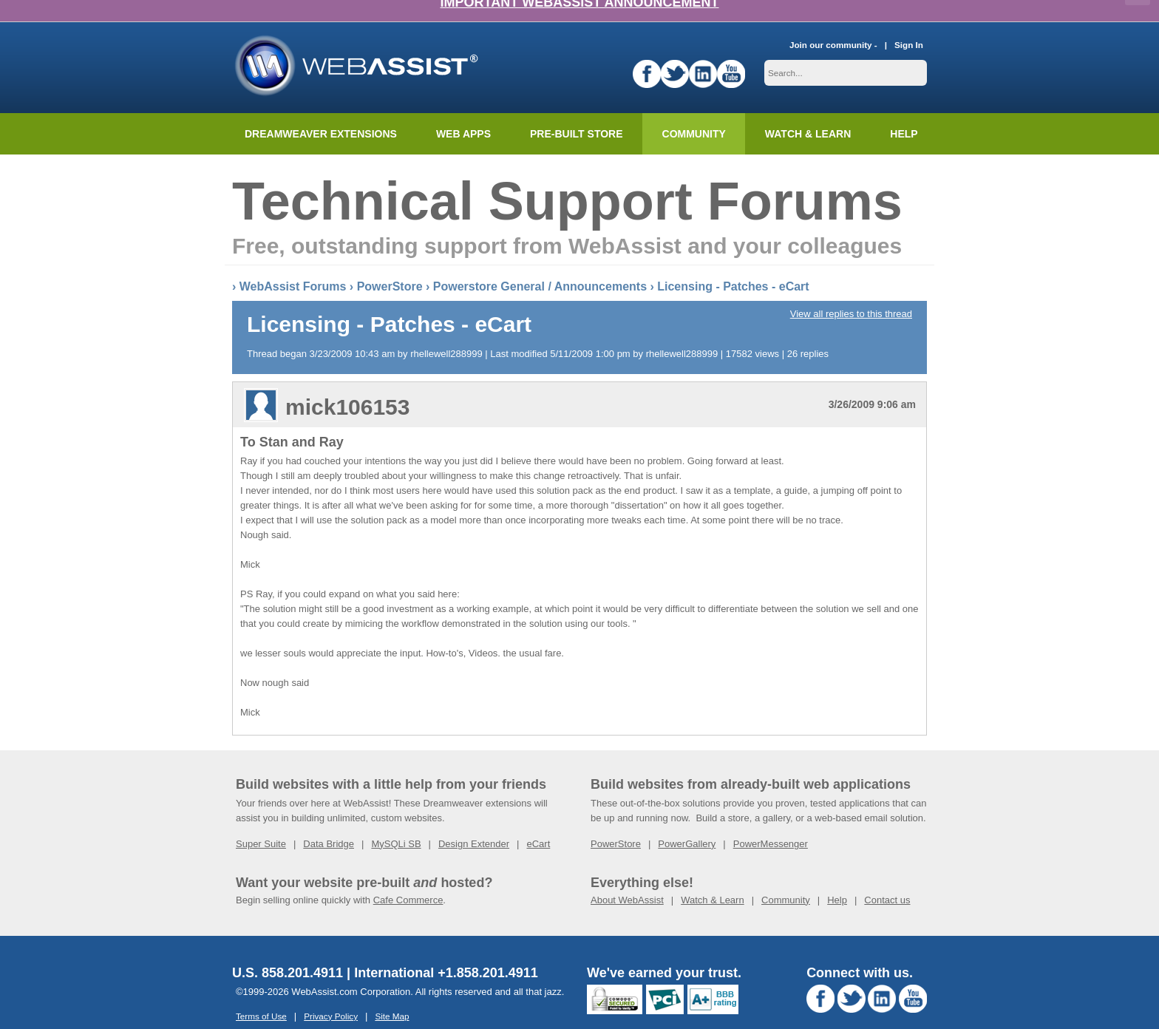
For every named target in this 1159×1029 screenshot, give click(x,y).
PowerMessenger (770, 821)
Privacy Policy (331, 994)
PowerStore (390, 264)
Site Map (392, 994)
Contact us (887, 877)
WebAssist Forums (293, 264)
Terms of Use (261, 994)
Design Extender (473, 821)
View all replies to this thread (851, 291)
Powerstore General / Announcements (540, 264)
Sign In (908, 22)
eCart (538, 821)
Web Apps (463, 112)
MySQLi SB (396, 821)
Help (837, 877)
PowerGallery (687, 821)
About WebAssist (627, 877)
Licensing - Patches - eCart (733, 264)
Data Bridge (328, 821)
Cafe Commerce (408, 877)
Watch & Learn (808, 112)
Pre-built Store (576, 112)
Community (694, 112)
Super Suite (261, 821)
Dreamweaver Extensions (321, 112)
